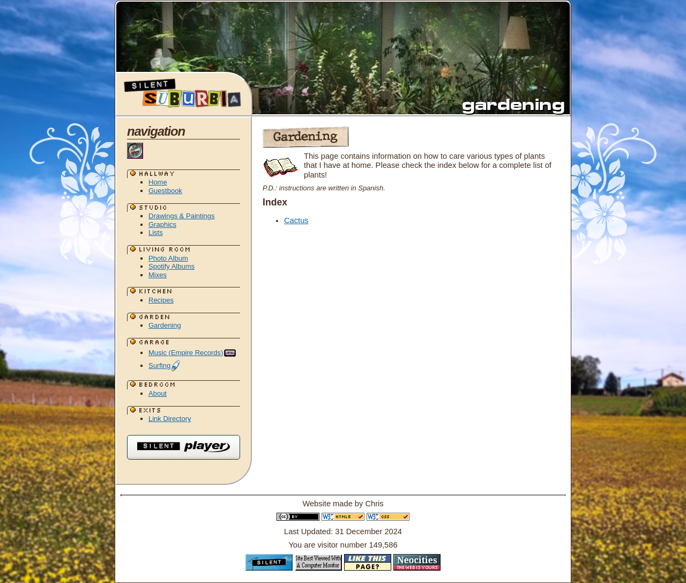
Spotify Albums (171, 266)
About (157, 393)
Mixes (157, 275)
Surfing (164, 365)
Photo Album (168, 258)
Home (157, 182)
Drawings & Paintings (181, 216)
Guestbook (165, 191)
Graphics (162, 224)
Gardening (164, 325)
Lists (155, 232)
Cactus (296, 220)
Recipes (161, 300)
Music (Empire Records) (192, 353)
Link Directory (169, 419)
